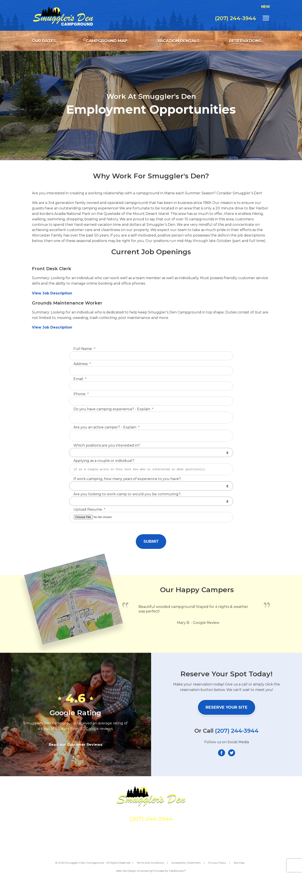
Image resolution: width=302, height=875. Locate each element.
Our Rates (44, 40)
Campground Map (106, 40)
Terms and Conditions (150, 862)
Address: (81, 364)
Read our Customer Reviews (75, 745)
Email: (79, 379)
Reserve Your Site (227, 707)
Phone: (80, 394)
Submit (151, 541)
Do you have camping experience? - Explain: (113, 409)
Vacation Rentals (178, 40)
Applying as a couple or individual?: (104, 461)
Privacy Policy (217, 862)
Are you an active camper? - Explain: (106, 427)
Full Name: (84, 349)
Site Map (239, 862)
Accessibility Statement (186, 862)
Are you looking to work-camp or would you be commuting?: (127, 494)
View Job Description (52, 293)
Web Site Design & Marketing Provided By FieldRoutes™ (151, 870)
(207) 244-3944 (235, 18)
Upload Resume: (89, 509)
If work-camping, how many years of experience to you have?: (127, 479)
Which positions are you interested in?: (106, 445)
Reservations (245, 40)
